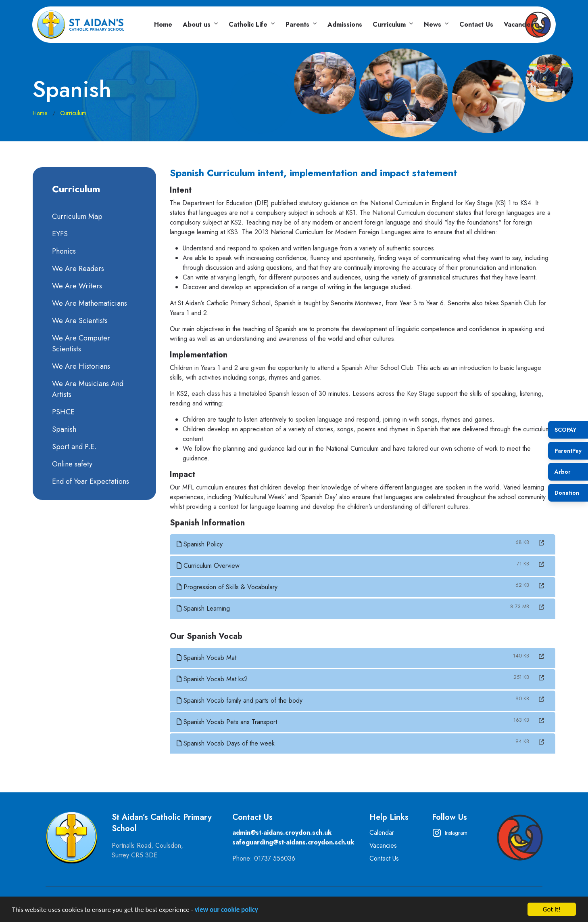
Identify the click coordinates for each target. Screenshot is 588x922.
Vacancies (519, 24)
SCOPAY (565, 430)
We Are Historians (80, 366)
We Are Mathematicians (88, 303)
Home (163, 24)
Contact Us (476, 24)
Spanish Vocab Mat (207, 657)
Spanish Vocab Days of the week (226, 743)
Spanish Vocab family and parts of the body (240, 700)
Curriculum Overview (208, 565)
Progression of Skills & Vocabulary (227, 587)
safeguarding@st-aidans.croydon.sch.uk (293, 842)
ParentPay (568, 451)
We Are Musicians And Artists (87, 389)
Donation (567, 493)
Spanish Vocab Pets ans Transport (227, 722)
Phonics (63, 251)
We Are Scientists (79, 320)
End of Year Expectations (89, 481)
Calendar (381, 832)
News (432, 24)
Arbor (563, 472)
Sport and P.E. (73, 446)
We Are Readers (77, 268)
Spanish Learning (204, 608)
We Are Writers (76, 286)
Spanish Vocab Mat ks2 (212, 679)
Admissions (344, 24)
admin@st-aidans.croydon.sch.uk (282, 832)
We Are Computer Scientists (80, 343)
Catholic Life (248, 24)
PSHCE (62, 412)
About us (197, 24)
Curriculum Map (76, 216)
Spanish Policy (200, 544)
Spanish (63, 429)
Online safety (71, 464)
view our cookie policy (226, 910)
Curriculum (389, 24)
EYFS (59, 234)
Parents (297, 24)
